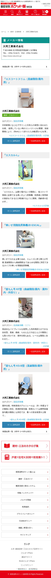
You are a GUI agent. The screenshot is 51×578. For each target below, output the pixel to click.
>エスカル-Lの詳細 (41, 206)
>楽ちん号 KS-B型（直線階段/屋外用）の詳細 (29, 419)
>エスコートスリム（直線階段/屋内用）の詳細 (29, 135)
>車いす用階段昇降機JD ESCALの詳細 (32, 269)
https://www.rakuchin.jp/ (12, 56)
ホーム (3, 31)
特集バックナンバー (25, 493)
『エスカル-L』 (11, 155)
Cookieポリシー (25, 521)
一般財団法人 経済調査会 (27, 569)
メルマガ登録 (25, 500)
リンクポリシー (27, 565)
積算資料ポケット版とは (25, 472)
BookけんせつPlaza (27, 561)
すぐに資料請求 (13, 141)
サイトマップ (25, 535)
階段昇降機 (18, 121)
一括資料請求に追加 (37, 141)
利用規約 (25, 507)
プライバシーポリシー (25, 514)
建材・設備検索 (15, 31)
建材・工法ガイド (11, 115)
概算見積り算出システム (25, 486)
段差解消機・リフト (22, 325)
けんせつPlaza (27, 553)
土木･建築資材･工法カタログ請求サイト (27, 549)
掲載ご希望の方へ (25, 528)
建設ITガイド (27, 557)
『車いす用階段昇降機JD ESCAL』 (22, 225)
